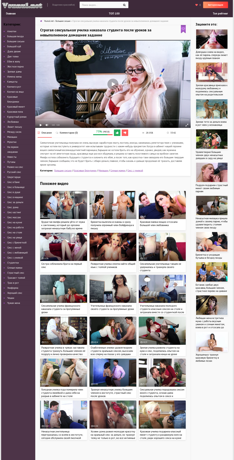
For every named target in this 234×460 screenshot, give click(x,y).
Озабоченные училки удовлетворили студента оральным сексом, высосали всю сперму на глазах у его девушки (112, 351)
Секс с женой (14, 247)
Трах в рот (13, 282)
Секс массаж (14, 217)
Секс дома (12, 207)
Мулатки (11, 141)
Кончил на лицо (15, 91)
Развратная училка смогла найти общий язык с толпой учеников (113, 265)
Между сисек (14, 131)
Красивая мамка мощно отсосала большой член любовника (158, 223)
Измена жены (14, 76)
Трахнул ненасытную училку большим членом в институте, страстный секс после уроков (111, 393)
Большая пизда (15, 36)
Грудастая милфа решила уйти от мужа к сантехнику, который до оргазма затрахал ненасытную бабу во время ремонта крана (63, 226)
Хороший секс (14, 292)
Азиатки (11, 31)
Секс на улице (14, 237)
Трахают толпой (16, 277)
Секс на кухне (14, 222)
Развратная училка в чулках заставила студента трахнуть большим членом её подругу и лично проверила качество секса (63, 352)
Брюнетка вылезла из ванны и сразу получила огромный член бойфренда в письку (112, 225)
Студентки (13, 262)
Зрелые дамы (14, 71)
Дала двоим (13, 51)
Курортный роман (16, 116)
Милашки (103, 170)
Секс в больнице (16, 187)
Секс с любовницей (17, 252)
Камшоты (12, 81)
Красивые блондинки (85, 170)
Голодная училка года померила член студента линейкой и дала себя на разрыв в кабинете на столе (62, 393)
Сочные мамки (117, 170)
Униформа (12, 287)
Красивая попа (15, 111)
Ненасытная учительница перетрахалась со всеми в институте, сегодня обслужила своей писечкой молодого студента (62, 436)
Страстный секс (15, 272)
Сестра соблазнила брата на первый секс (61, 265)
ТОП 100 (114, 13)
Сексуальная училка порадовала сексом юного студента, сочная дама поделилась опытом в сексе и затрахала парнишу (162, 394)
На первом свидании (12, 149)
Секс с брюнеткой (16, 242)
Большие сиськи (63, 170)
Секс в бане (13, 182)
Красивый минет (16, 106)
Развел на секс (15, 166)
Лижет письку (14, 126)
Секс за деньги (15, 202)
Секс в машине (15, 197)
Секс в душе (13, 192)
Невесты (11, 156)
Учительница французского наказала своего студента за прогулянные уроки (112, 307)
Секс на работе (15, 227)
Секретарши (13, 177)
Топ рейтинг (220, 13)
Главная (11, 13)
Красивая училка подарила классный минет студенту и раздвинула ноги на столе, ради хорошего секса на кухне (161, 435)
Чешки (10, 297)
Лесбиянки (13, 121)
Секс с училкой (135, 170)
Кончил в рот (14, 86)
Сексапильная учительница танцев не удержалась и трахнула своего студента (160, 267)
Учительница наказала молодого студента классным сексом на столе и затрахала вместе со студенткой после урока (162, 310)
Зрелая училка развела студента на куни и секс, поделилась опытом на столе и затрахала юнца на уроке (160, 351)
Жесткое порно (15, 66)
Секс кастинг (14, 212)
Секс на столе (14, 232)
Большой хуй (14, 46)
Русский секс (14, 172)
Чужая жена (13, 303)
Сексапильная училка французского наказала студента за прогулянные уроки (60, 309)
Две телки (13, 56)
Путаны (11, 161)
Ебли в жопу (13, 61)
